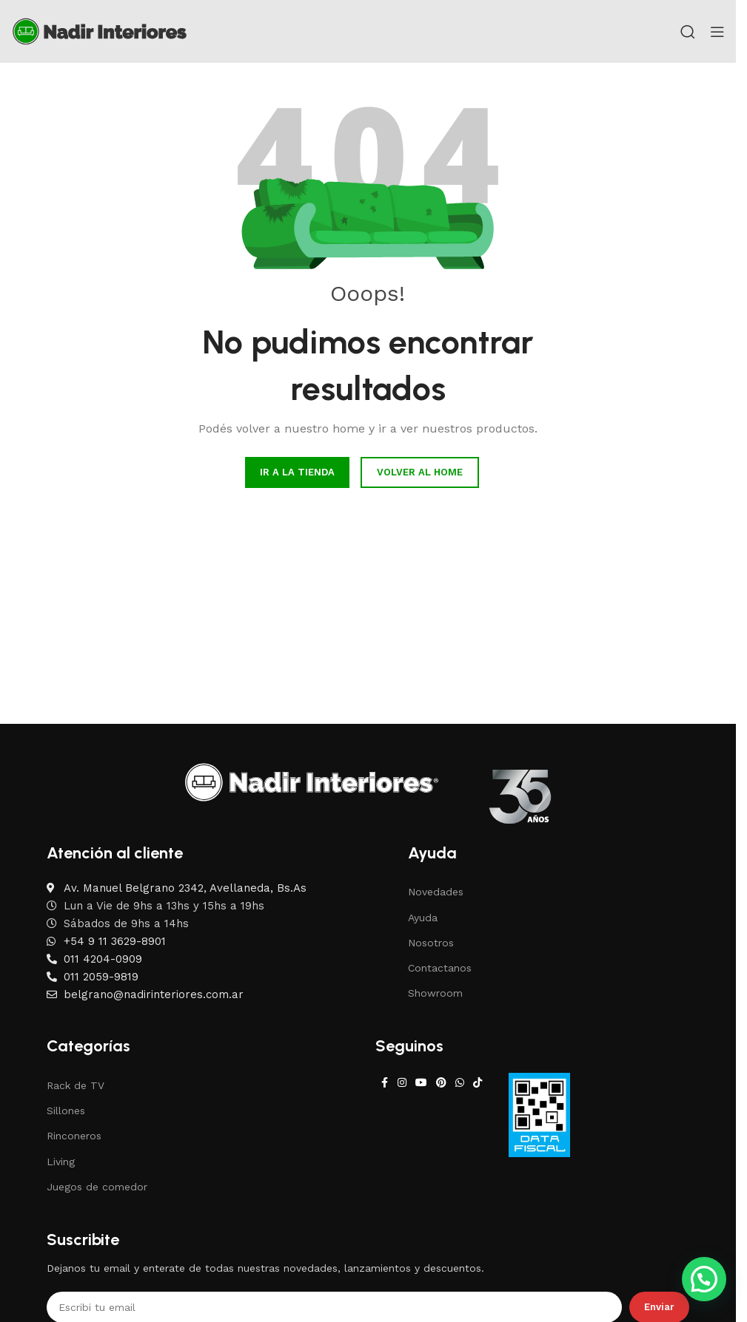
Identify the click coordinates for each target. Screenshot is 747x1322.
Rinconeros (74, 1136)
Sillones (66, 1110)
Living (61, 1161)
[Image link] (311, 781)
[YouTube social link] (421, 1083)
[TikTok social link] (477, 1083)
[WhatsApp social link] (460, 1083)
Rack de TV (75, 1085)
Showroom (435, 993)
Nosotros (431, 943)
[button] (704, 1279)
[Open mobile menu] (717, 32)
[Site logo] (99, 30)
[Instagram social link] (402, 1083)
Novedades (435, 892)
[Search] (688, 32)
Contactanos (440, 968)
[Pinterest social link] (441, 1083)
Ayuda (423, 917)
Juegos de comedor (97, 1187)
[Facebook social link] (384, 1083)
